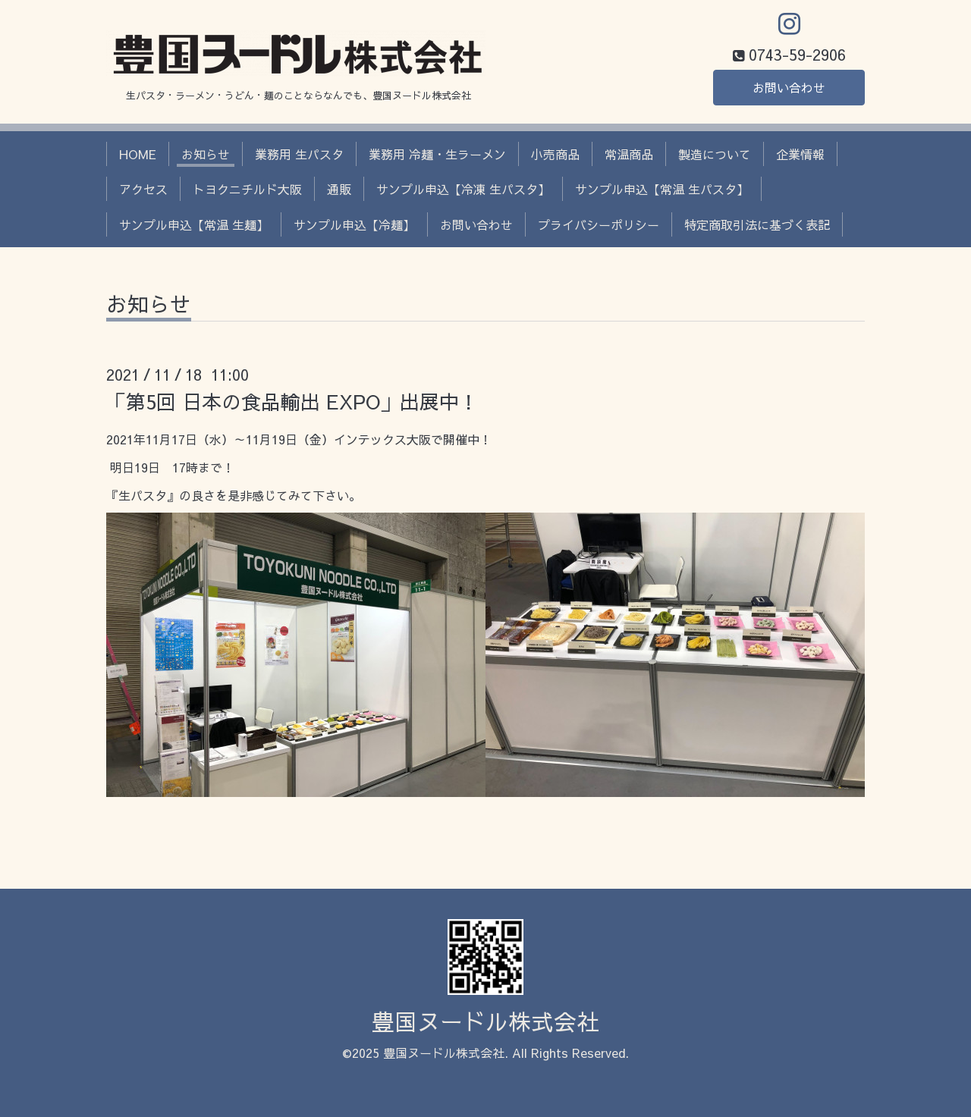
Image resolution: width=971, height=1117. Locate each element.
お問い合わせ (789, 87)
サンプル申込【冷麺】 (354, 224)
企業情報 (800, 154)
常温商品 (629, 154)
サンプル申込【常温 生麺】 (194, 224)
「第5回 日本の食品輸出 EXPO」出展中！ (292, 401)
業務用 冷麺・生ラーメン (437, 154)
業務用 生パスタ (299, 154)
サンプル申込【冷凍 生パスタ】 (463, 188)
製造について (714, 154)
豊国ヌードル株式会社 (485, 1021)
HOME (137, 154)
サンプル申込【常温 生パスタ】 (662, 188)
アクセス (143, 188)
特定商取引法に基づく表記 (757, 224)
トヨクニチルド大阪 (247, 188)
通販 (339, 188)
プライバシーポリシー (598, 224)
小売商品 (555, 154)
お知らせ (205, 154)
